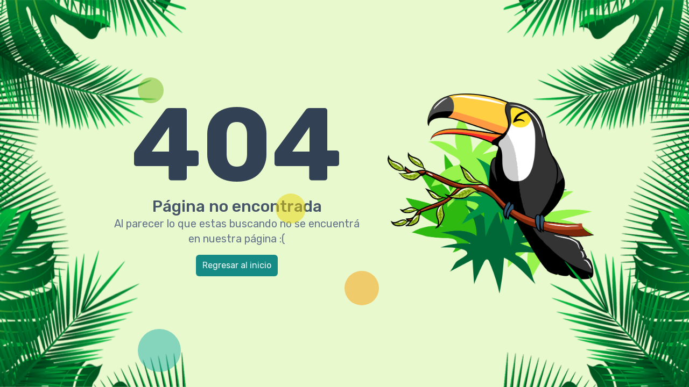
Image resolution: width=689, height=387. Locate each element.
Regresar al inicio (236, 265)
